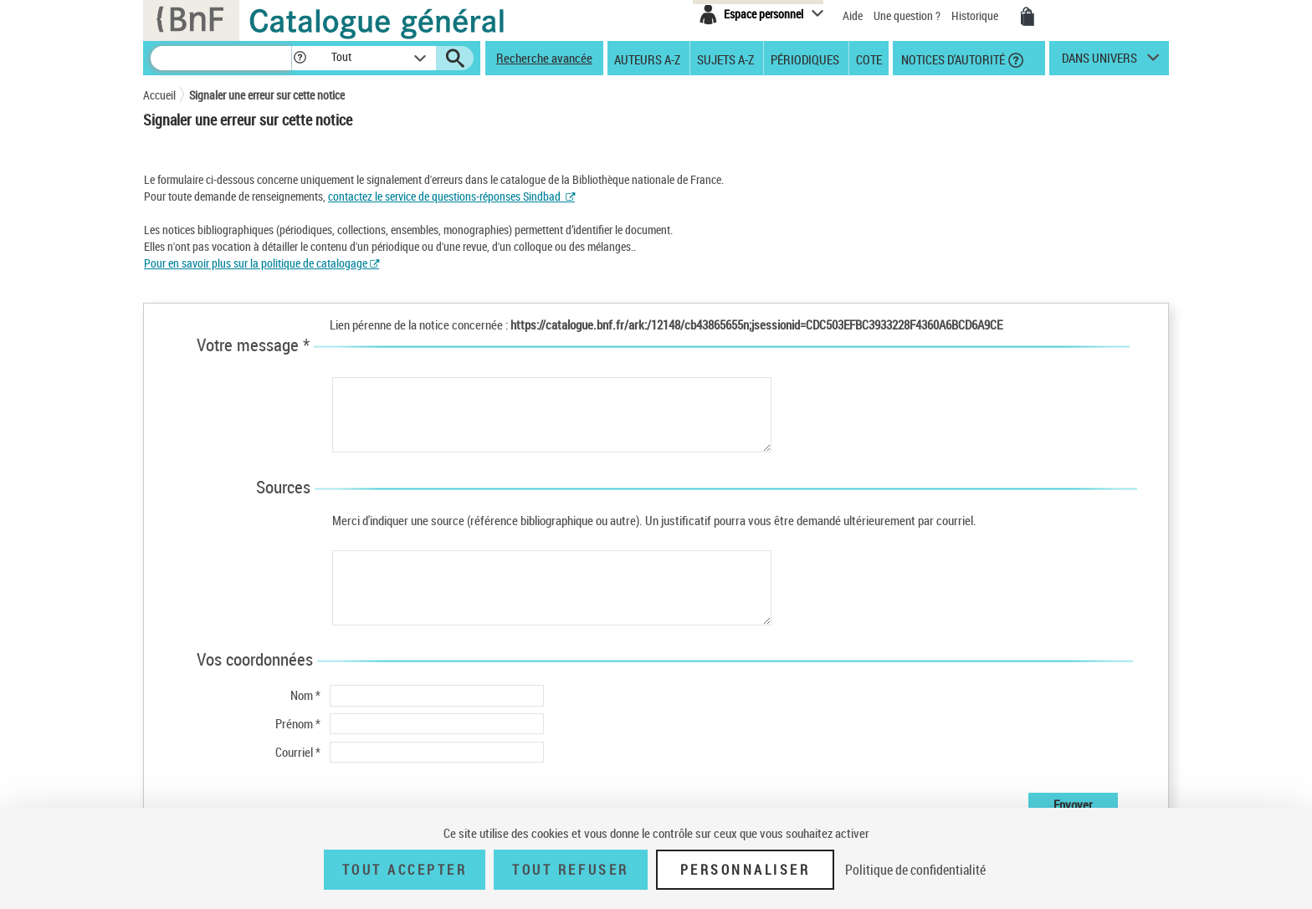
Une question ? (907, 15)
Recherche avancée (544, 57)
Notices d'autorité (952, 58)
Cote (869, 58)
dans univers (1099, 62)
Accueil (159, 95)
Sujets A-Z (725, 58)
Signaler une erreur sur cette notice (267, 95)
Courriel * (297, 751)
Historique (976, 15)
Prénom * (297, 723)
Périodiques (805, 58)
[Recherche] (221, 58)
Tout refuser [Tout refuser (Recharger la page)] (570, 869)
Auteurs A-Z (647, 58)
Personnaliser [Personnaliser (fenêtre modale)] (745, 869)
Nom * (305, 695)
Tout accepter (405, 869)
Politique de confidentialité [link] (915, 869)
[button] (299, 58)
